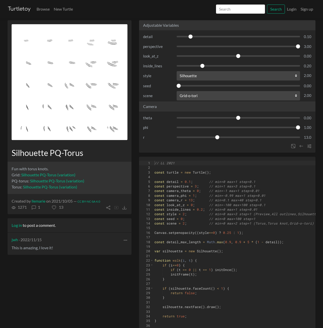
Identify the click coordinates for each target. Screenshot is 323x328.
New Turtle (63, 9)
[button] (57, 207)
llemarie (38, 201)
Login (292, 9)
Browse (43, 9)
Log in (17, 225)
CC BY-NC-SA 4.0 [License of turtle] (88, 201)
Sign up (307, 9)
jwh (15, 239)
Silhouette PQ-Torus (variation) (48, 174)
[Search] (240, 9)
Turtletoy (19, 9)
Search (276, 9)
